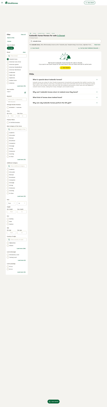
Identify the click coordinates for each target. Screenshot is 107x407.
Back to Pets (10, 37)
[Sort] (89, 48)
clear (24, 52)
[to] (23, 115)
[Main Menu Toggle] (2, 2)
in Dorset (61, 36)
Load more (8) (22, 260)
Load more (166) (21, 248)
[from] (12, 115)
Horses (9, 41)
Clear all (23, 34)
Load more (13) (21, 159)
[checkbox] (7, 59)
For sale (10, 48)
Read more (97, 44)
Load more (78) (21, 86)
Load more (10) (21, 272)
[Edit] (25, 92)
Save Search (35, 48)
